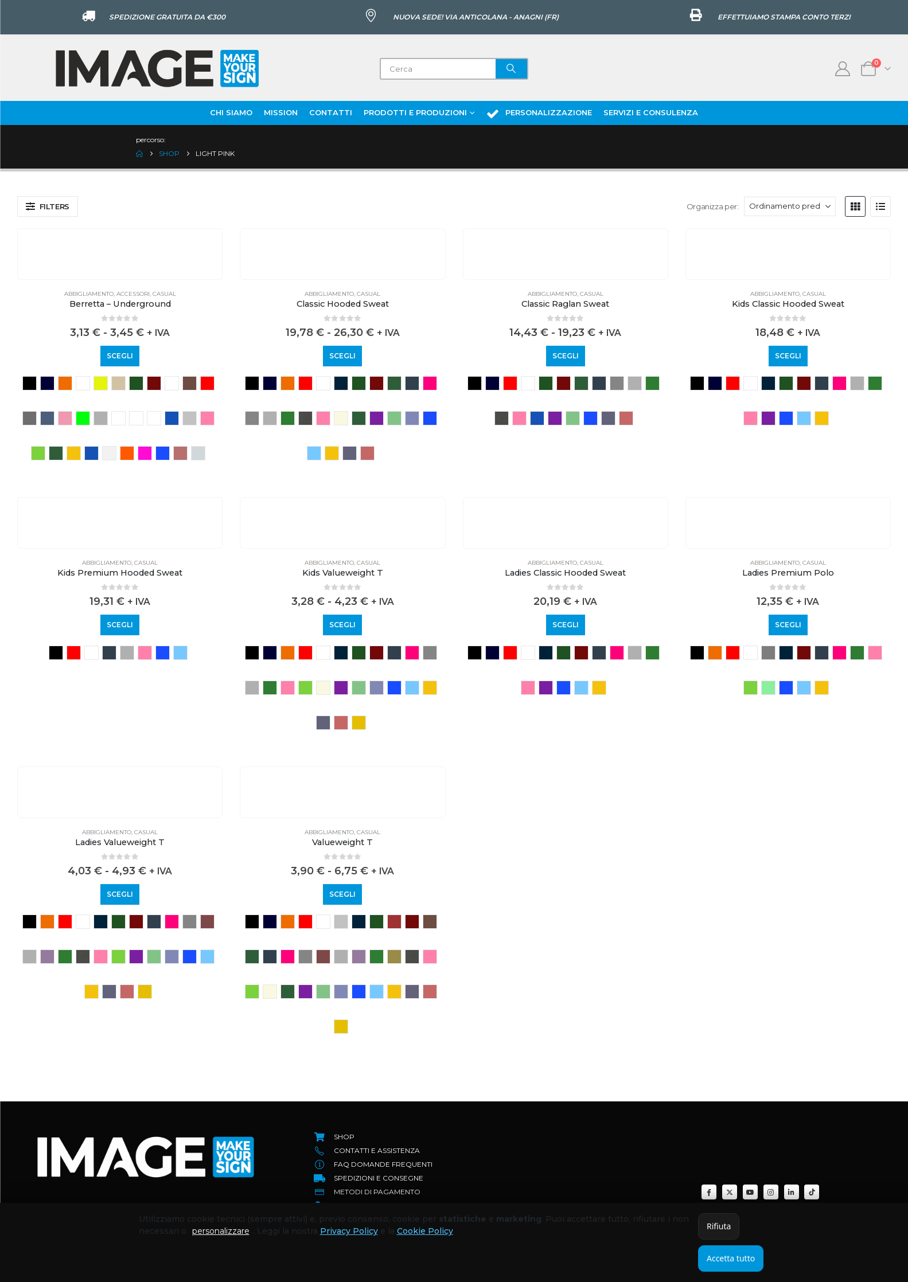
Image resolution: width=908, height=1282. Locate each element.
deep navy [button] (412, 383)
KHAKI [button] (394, 956)
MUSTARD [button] (74, 453)
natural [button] (341, 418)
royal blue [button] (162, 453)
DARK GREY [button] (29, 418)
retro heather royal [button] (412, 418)
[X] (729, 1192)
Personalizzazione (539, 113)
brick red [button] (394, 921)
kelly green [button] (287, 418)
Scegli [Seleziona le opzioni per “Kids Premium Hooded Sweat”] (120, 624)
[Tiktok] (811, 1192)
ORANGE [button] (65, 383)
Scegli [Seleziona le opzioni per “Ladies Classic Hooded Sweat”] (565, 624)
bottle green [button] (136, 383)
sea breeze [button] (198, 453)
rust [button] (180, 453)
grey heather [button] (100, 418)
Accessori (133, 294)
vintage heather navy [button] (349, 453)
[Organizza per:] (790, 206)
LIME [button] (38, 453)
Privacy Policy (349, 1231)
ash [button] (341, 921)
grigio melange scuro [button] (252, 418)
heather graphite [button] (136, 418)
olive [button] (359, 418)
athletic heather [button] (768, 653)
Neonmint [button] (768, 688)
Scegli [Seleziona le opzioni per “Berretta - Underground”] (120, 355)
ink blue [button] (172, 418)
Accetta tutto (731, 1258)
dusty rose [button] (65, 418)
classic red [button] (207, 383)
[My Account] (843, 68)
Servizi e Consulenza (650, 112)
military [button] (56, 453)
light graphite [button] (305, 418)
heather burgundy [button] (207, 921)
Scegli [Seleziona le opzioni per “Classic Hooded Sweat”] (342, 355)
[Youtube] (750, 1192)
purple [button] (376, 418)
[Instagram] (770, 1192)
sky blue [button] (314, 453)
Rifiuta (719, 1226)
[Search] (512, 69)
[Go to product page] (120, 237)
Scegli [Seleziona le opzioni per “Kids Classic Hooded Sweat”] (788, 355)
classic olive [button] (394, 383)
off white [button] (109, 453)
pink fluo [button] (145, 453)
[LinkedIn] (791, 1192)
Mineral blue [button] (537, 418)
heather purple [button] (47, 956)
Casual (164, 294)
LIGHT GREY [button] (189, 418)
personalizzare (221, 1231)
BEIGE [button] (118, 383)
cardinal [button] (172, 383)
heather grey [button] (270, 418)
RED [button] (305, 383)
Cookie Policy (425, 1231)
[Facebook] (709, 1192)
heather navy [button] (154, 418)
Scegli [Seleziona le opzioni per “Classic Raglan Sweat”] (565, 355)
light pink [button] (207, 418)
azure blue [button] (341, 383)
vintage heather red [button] (367, 453)
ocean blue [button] (91, 453)
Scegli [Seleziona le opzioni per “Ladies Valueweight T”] (120, 894)
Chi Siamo (231, 112)
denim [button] (47, 418)
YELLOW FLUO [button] (100, 383)
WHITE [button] (83, 383)
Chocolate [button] (189, 383)
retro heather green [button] (394, 418)
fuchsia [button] (430, 383)
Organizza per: (713, 206)
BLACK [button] (29, 383)
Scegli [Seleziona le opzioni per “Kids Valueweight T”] (342, 624)
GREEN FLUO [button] (83, 418)
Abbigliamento (89, 294)
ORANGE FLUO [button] (127, 453)
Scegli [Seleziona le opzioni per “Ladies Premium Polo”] (788, 624)
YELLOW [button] (359, 723)
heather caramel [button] (118, 418)
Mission (281, 112)
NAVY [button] (47, 383)
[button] (47, 206)
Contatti (330, 112)
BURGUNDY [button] (154, 383)
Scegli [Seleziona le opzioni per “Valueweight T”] (342, 894)
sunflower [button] (332, 453)
